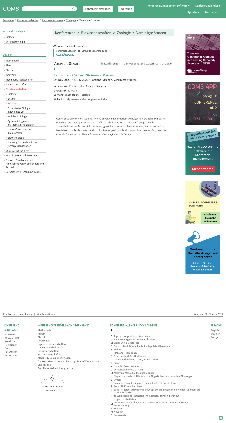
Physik (9, 65)
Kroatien (135, 366)
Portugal (157, 383)
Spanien (191, 389)
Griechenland (121, 356)
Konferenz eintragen (98, 9)
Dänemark (164, 346)
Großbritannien (138, 356)
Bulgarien (149, 339)
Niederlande (143, 376)
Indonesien (128, 359)
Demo (8, 348)
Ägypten (118, 411)
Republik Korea (122, 386)
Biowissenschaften (52, 20)
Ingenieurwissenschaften (19, 79)
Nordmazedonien (170, 376)
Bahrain (118, 339)
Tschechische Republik (146, 395)
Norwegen (187, 376)
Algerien (118, 336)
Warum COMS (12, 338)
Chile (116, 342)
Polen (148, 383)
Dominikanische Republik (143, 346)
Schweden (136, 389)
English (215, 330)
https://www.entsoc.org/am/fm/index (86, 99)
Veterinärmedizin (15, 41)
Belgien (128, 339)
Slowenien (180, 389)
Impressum (212, 12)
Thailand (128, 395)
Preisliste (10, 341)
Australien (144, 336)
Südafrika (127, 392)
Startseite (8, 20)
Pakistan (118, 383)
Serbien (157, 389)
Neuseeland (128, 376)
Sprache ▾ (193, 12)
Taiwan (118, 395)
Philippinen (137, 383)
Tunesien (165, 395)
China (124, 342)
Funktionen (11, 345)
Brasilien (138, 339)
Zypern (118, 408)
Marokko (130, 373)
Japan (117, 363)
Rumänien (137, 386)
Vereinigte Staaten (157, 402)
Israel (147, 359)
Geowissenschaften (16, 84)
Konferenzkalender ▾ (207, 6)
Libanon (128, 369)
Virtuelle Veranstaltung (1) (96, 50)
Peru (127, 383)
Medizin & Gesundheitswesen (22, 155)
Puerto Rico (169, 383)
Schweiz (147, 389)
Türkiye (175, 395)
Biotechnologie (16, 137)
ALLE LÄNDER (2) (65, 54)
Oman (117, 379)
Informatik (11, 74)
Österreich (120, 415)
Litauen (139, 369)
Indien (117, 359)
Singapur (168, 389)
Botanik (12, 98)
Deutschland (121, 346)
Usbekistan (129, 399)
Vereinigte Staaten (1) (68, 50)
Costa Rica (133, 342)
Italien (154, 359)
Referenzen (11, 351)
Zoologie (71, 20)
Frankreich (131, 352)
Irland (139, 359)
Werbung (126, 9)
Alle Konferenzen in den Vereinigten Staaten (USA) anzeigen (136, 63)
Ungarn (118, 399)
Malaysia (119, 373)
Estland (118, 349)
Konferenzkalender (27, 20)
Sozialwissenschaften (17, 150)
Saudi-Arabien (121, 389)
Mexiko (140, 373)
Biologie (10, 37)
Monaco (149, 373)
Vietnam (173, 402)
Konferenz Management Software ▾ (169, 6)
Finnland (119, 352)
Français (215, 337)
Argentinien (130, 336)
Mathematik (12, 60)
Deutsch (215, 333)
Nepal (117, 376)
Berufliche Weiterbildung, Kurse (23, 171)
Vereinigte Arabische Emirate (130, 402)
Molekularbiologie (17, 116)
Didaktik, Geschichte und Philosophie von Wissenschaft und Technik (25, 164)
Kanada (118, 366)
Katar (126, 366)
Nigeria (155, 376)
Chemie (10, 70)
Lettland (118, 369)
